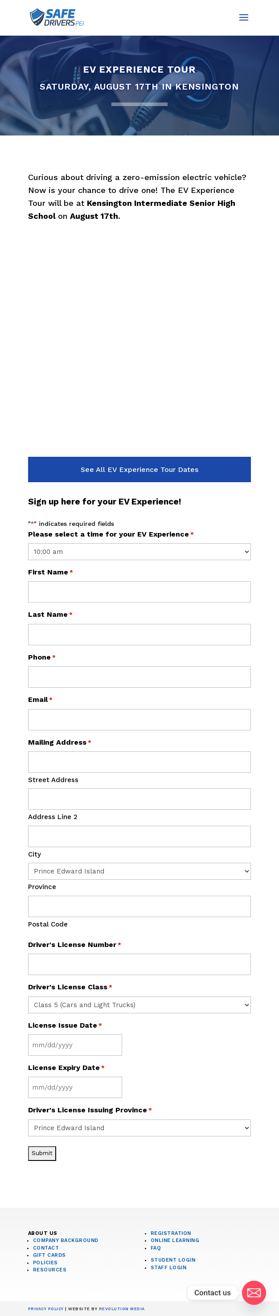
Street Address (53, 780)
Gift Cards (49, 1255)
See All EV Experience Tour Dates (139, 469)
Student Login (173, 1260)
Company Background (65, 1240)
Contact (46, 1248)
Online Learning (175, 1240)
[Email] (254, 1293)
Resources (50, 1270)
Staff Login (169, 1268)
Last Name (50, 615)
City (34, 854)
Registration (171, 1233)
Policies (45, 1263)
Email (40, 700)
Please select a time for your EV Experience (111, 535)
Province (42, 887)
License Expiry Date (66, 1068)
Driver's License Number (74, 945)
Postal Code (48, 924)
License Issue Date (65, 1026)
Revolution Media (122, 1309)
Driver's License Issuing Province (90, 1110)
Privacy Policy (46, 1309)
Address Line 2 (53, 817)
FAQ (156, 1248)
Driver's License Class (70, 987)
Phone (42, 658)
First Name (50, 573)
